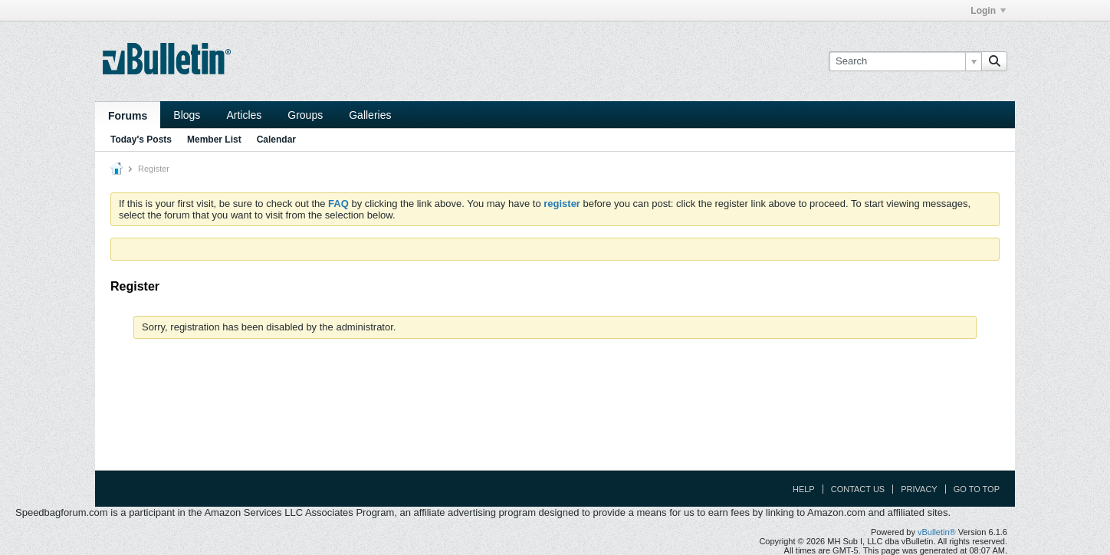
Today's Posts (141, 139)
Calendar (276, 139)
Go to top (977, 489)
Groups (305, 115)
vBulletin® (937, 532)
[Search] (905, 61)
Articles (243, 115)
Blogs (186, 115)
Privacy (919, 489)
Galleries (370, 115)
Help (804, 489)
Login (988, 10)
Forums (127, 116)
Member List (214, 139)
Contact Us (858, 489)
